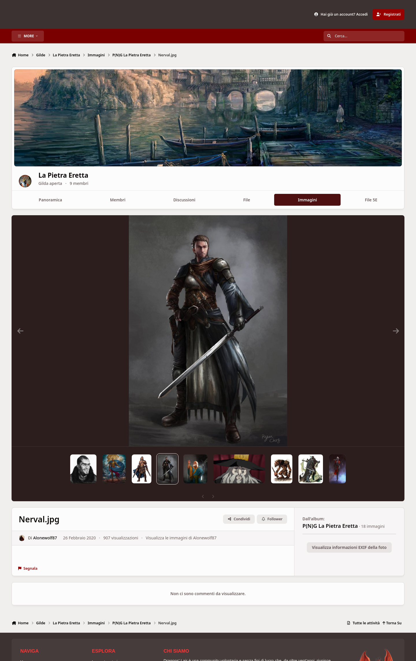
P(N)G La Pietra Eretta (330, 516)
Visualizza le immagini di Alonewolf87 (181, 528)
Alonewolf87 (45, 528)
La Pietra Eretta (84, 175)
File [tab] (246, 200)
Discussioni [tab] (184, 200)
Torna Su (391, 613)
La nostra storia (106, 652)
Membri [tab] (117, 200)
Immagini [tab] (307, 200)
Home (25, 652)
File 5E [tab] (371, 200)
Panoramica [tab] (50, 200)
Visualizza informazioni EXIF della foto (349, 537)
